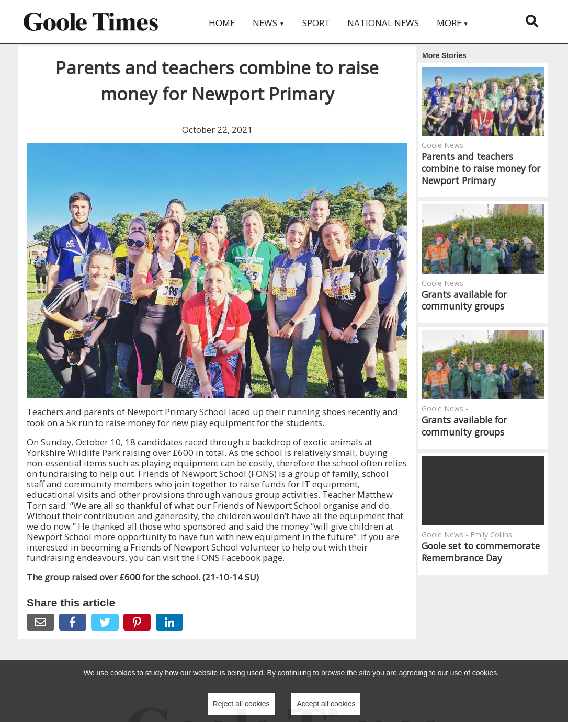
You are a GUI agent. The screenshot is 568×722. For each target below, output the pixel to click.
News (269, 23)
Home (222, 23)
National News (383, 23)
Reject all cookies (241, 704)
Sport (316, 23)
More (453, 23)
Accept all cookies (326, 704)
